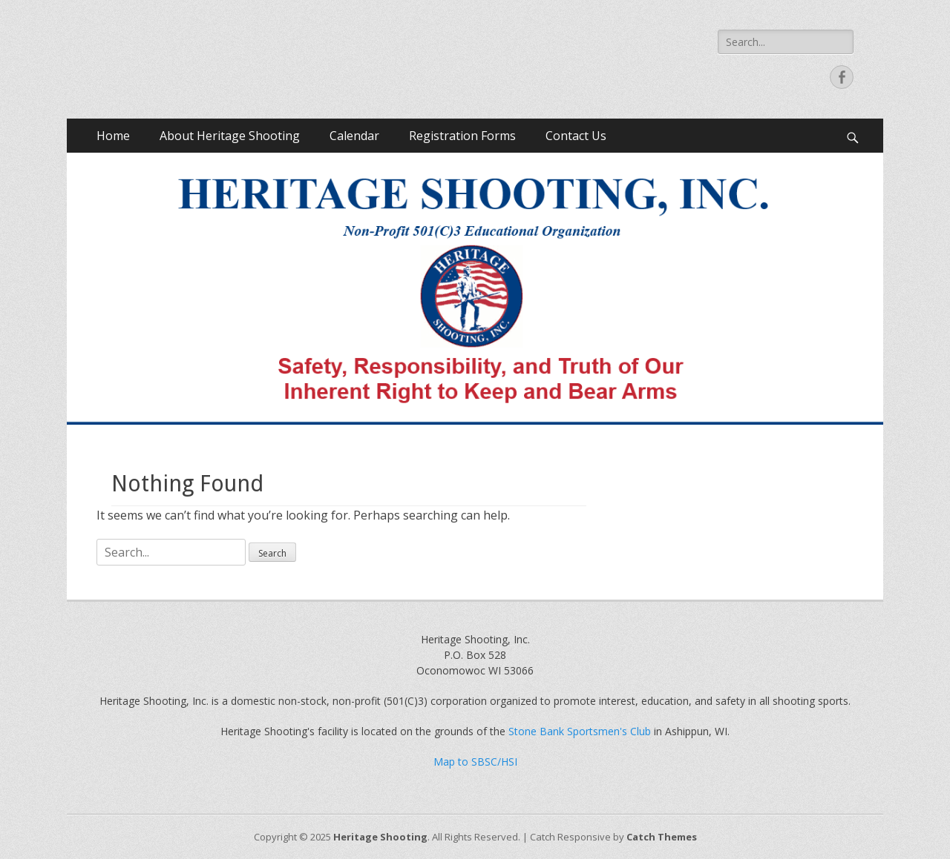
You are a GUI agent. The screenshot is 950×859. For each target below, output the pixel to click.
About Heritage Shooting (230, 135)
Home (113, 135)
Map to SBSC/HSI (475, 761)
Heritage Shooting (380, 836)
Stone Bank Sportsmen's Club (579, 731)
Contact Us (576, 135)
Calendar (354, 135)
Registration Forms (462, 135)
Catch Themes (661, 836)
